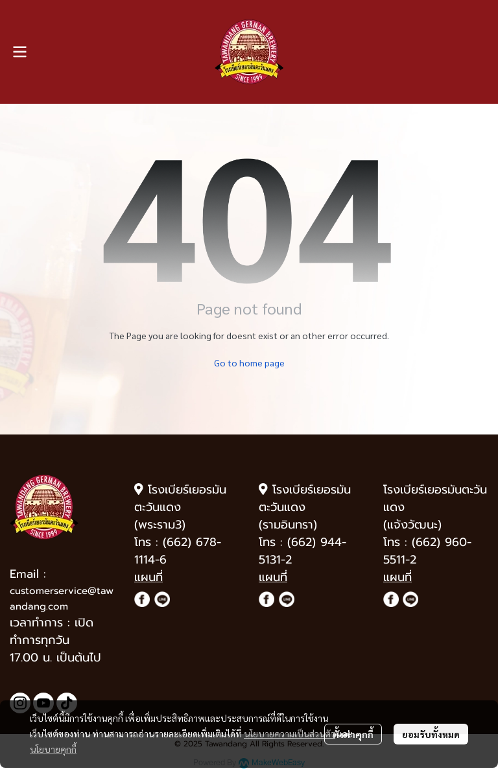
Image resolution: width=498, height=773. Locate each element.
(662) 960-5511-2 (427, 551)
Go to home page (249, 362)
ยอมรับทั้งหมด (431, 734)
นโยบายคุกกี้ (53, 749)
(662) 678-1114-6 (177, 551)
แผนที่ (148, 577)
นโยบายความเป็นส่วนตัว (289, 733)
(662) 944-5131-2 (302, 551)
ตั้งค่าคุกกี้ (353, 734)
